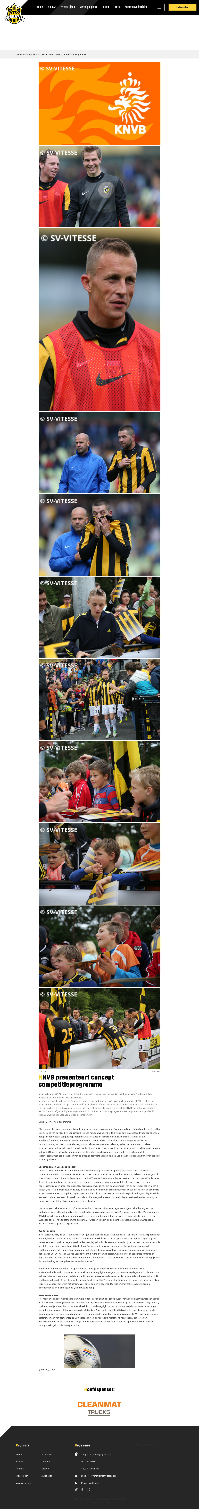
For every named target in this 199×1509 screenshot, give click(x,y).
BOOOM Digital (103, 1502)
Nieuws (52, 7)
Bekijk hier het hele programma (55, 1121)
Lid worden (182, 7)
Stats (117, 7)
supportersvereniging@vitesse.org (98, 1475)
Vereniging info (88, 7)
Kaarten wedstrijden (136, 7)
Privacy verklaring (90, 1482)
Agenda (20, 1468)
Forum (105, 7)
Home (39, 7)
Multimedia (46, 1461)
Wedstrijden (68, 7)
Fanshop (44, 1468)
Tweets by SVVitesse (145, 1444)
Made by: (92, 1502)
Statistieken (46, 1475)
